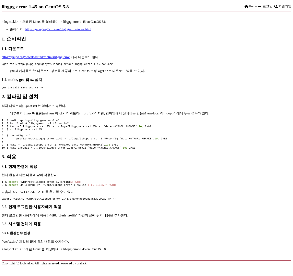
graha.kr (82, 272)
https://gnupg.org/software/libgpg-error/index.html (58, 29)
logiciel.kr (10, 21)
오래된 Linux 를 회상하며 (40, 21)
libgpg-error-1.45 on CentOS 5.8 (84, 21)
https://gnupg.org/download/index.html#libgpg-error (36, 57)
